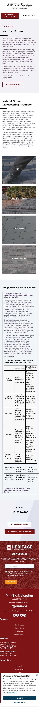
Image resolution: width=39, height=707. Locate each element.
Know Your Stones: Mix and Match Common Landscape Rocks (17, 490)
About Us (20, 666)
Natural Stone (19, 628)
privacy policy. (11, 692)
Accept (20, 698)
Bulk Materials (19, 625)
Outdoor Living (19, 634)
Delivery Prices (19, 669)
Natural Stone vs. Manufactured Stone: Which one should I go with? (18, 295)
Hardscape (19, 631)
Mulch (19, 672)
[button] (19, 295)
